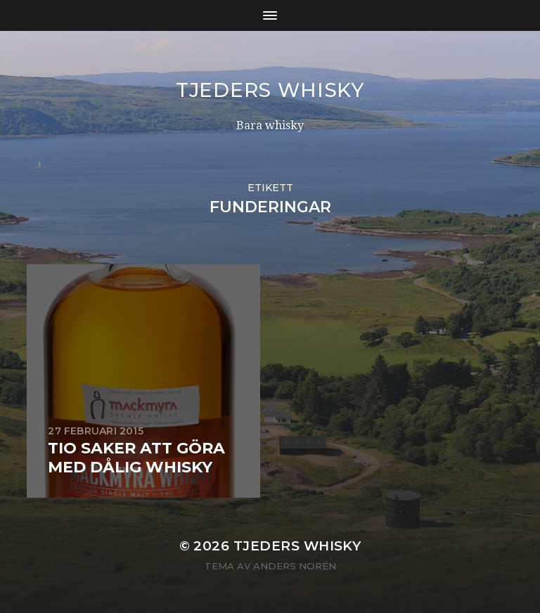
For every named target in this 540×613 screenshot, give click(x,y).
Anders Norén (294, 566)
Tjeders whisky (270, 90)
